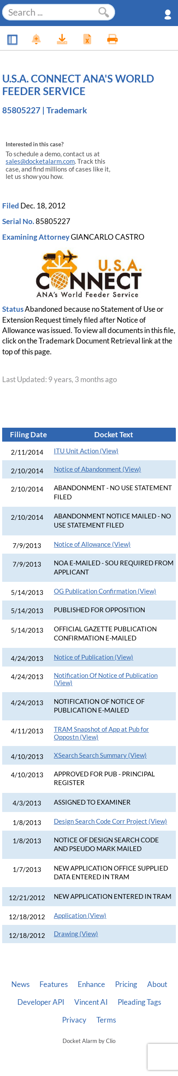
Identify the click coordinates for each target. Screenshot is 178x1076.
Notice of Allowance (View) (92, 544)
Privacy (74, 1020)
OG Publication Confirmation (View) (105, 591)
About (157, 984)
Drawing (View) (76, 933)
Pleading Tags (139, 1002)
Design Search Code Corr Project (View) (110, 821)
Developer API (40, 1002)
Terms (106, 1020)
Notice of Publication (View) (93, 657)
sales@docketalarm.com (40, 161)
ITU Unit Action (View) (86, 451)
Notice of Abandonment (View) (97, 469)
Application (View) (80, 915)
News (20, 984)
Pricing (126, 984)
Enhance (91, 984)
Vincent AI (91, 1002)
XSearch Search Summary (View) (100, 755)
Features (54, 984)
